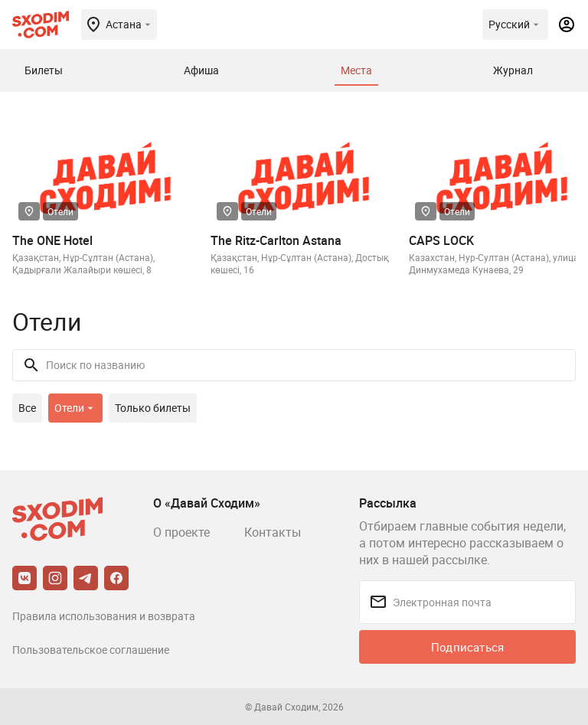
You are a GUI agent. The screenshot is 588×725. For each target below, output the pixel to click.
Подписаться (467, 647)
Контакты (272, 532)
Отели (60, 211)
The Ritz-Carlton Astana (276, 240)
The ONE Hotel (52, 240)
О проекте (181, 532)
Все (27, 407)
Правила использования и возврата (103, 616)
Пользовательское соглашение (90, 649)
